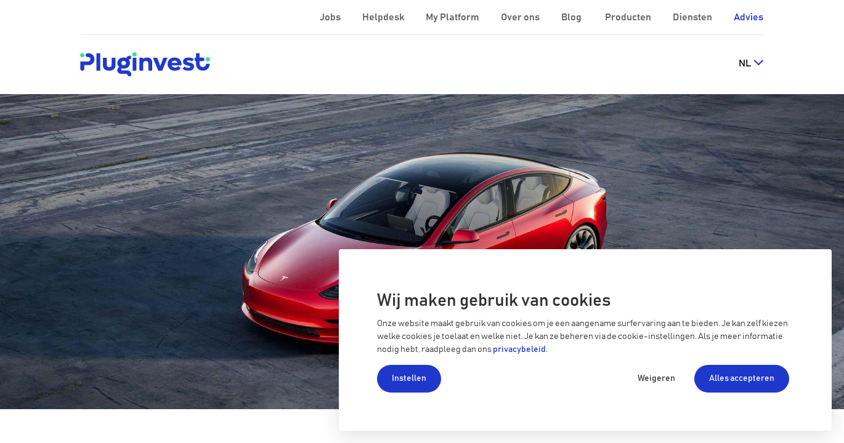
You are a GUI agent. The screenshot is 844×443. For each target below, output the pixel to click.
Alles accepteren (741, 378)
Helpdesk (384, 17)
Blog (572, 17)
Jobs (331, 17)
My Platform (452, 17)
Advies (748, 17)
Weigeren (656, 378)
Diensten (693, 17)
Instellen (409, 378)
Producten (629, 17)
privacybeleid (519, 349)
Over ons (521, 17)
